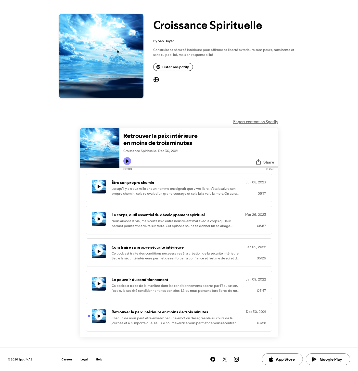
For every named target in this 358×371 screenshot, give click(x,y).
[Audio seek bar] (198, 167)
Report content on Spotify (255, 121)
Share (265, 162)
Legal (84, 359)
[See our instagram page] (236, 359)
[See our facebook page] (213, 359)
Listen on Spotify (172, 66)
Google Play (327, 359)
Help (99, 359)
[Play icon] (127, 161)
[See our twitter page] (225, 359)
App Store (281, 359)
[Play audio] (273, 135)
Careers (67, 359)
